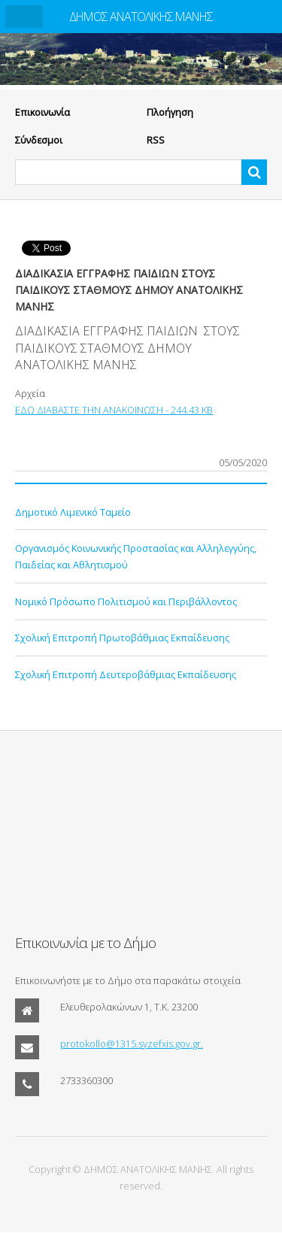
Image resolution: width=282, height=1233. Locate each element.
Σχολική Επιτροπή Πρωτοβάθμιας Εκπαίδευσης (122, 637)
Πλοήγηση (170, 112)
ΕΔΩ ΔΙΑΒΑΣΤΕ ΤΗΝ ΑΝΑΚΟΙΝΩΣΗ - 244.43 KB (114, 410)
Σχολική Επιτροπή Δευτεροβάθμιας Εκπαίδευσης (125, 674)
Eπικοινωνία (42, 112)
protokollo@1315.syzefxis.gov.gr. (131, 1043)
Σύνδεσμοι (38, 140)
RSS (156, 140)
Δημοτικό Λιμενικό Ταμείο (73, 512)
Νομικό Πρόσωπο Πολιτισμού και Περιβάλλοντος (126, 601)
